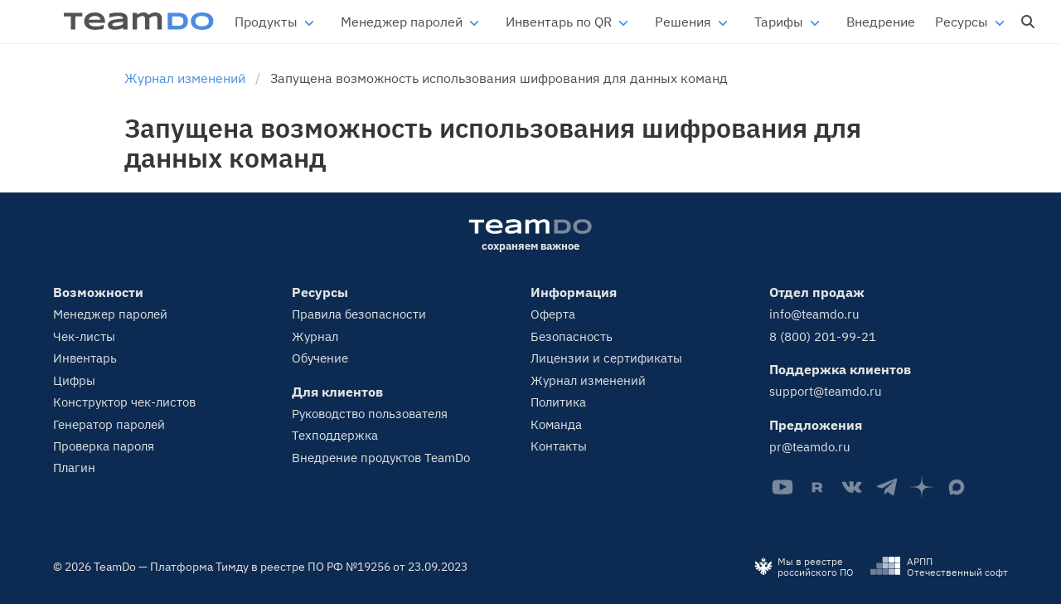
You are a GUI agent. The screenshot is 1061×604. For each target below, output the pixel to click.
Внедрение (880, 21)
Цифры (74, 380)
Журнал (315, 336)
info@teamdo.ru (814, 314)
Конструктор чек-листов (124, 402)
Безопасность (571, 336)
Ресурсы (961, 21)
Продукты (266, 21)
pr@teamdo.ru (809, 447)
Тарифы (778, 21)
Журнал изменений (588, 380)
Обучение (320, 358)
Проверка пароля (103, 446)
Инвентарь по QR (559, 21)
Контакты (558, 446)
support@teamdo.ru (825, 391)
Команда (556, 424)
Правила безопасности (359, 314)
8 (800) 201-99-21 (822, 336)
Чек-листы (84, 336)
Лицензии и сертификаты (606, 358)
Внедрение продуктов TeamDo (381, 457)
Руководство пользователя (370, 413)
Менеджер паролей (402, 21)
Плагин (74, 467)
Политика (558, 402)
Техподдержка (335, 435)
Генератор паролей (109, 424)
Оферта (552, 314)
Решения (683, 21)
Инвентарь (85, 358)
